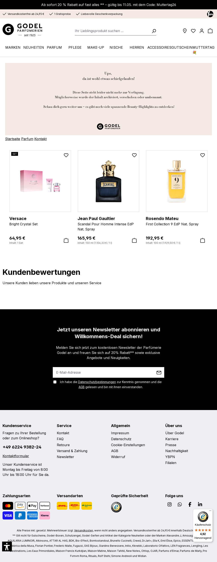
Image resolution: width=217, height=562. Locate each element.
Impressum (120, 433)
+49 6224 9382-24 (22, 447)
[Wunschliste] (193, 31)
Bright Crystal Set (40, 221)
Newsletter (65, 457)
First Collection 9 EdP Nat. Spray (177, 221)
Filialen (170, 463)
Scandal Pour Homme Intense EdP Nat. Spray (108, 223)
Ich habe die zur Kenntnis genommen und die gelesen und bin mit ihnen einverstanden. (111, 384)
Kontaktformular (16, 456)
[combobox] (112, 30)
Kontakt (40, 139)
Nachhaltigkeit (176, 451)
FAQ (60, 439)
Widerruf (118, 457)
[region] (108, 197)
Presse (170, 445)
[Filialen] (185, 31)
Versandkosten (83, 530)
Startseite (12, 139)
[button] (7, 546)
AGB (82, 387)
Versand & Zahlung (72, 451)
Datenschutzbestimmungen (97, 382)
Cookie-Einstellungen (128, 445)
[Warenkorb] (210, 31)
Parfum (27, 139)
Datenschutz (121, 439)
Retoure (63, 445)
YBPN (170, 457)
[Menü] (210, 511)
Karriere (171, 439)
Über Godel (174, 433)
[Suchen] (152, 30)
